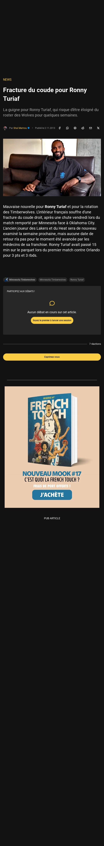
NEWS (7, 79)
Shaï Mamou (22, 128)
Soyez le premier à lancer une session (52, 320)
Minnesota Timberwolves (53, 279)
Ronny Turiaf (77, 279)
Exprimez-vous (52, 357)
